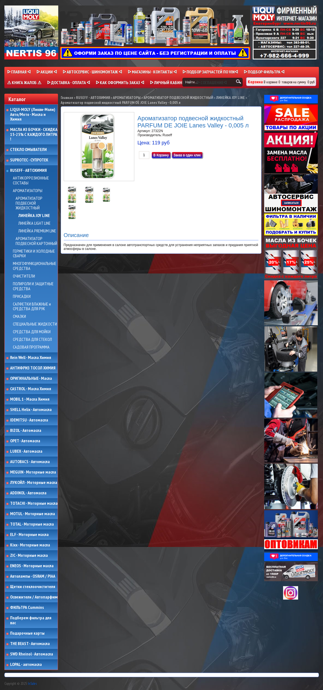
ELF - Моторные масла (29, 534)
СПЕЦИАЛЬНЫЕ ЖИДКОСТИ (35, 324)
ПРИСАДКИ (22, 296)
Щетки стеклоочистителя (32, 586)
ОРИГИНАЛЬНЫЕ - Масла (31, 378)
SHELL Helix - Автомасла (31, 409)
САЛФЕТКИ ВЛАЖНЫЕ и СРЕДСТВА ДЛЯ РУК (32, 306)
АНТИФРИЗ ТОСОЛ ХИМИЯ (33, 368)
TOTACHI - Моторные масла (34, 503)
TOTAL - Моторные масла (32, 524)
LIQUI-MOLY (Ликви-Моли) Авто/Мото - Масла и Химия (33, 114)
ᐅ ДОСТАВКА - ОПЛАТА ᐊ (68, 82)
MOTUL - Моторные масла (32, 513)
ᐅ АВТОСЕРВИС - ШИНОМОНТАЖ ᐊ (92, 72)
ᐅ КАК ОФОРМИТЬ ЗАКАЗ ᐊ (120, 82)
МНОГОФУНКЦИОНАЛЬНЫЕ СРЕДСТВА (34, 266)
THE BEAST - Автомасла (30, 643)
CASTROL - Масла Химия (30, 388)
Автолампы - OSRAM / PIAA (32, 576)
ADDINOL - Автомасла (28, 493)
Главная (67, 97)
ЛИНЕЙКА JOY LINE (34, 215)
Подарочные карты (27, 633)
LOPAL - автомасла (26, 664)
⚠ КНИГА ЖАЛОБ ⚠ (24, 82)
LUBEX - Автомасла (26, 451)
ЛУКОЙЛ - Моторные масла (33, 482)
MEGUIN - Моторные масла (33, 472)
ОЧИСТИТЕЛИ (24, 276)
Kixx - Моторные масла (30, 545)
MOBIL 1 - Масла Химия (30, 399)
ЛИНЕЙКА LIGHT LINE (34, 223)
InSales (32, 683)
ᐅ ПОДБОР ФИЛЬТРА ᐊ (264, 72)
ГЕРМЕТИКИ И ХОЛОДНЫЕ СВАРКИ (34, 253)
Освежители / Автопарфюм (34, 597)
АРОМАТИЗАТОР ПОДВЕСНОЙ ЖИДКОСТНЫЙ (29, 203)
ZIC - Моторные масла (29, 555)
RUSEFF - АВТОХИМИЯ (28, 170)
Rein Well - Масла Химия (30, 357)
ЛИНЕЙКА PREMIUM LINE (37, 231)
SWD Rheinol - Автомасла (31, 654)
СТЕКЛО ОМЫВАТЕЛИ (28, 149)
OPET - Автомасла (25, 440)
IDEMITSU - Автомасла (29, 420)
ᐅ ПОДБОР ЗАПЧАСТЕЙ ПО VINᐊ (210, 72)
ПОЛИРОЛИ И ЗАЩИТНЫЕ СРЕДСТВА (33, 286)
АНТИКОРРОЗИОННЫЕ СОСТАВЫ (31, 180)
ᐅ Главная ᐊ (19, 72)
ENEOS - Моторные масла (32, 565)
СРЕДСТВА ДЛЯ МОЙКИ (32, 331)
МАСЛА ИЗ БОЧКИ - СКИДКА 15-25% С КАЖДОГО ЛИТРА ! (33, 134)
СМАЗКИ (19, 316)
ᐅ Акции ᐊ (46, 72)
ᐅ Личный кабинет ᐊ (170, 82)
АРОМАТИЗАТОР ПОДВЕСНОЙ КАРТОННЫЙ (36, 241)
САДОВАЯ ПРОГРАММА (31, 347)
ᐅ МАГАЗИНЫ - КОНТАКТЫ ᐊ (152, 72)
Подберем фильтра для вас (30, 620)
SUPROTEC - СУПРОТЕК (29, 160)
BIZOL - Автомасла (25, 430)
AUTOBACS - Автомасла (30, 461)
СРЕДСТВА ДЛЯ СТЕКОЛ (32, 339)
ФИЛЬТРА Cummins (27, 607)
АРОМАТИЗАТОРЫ (27, 190)
